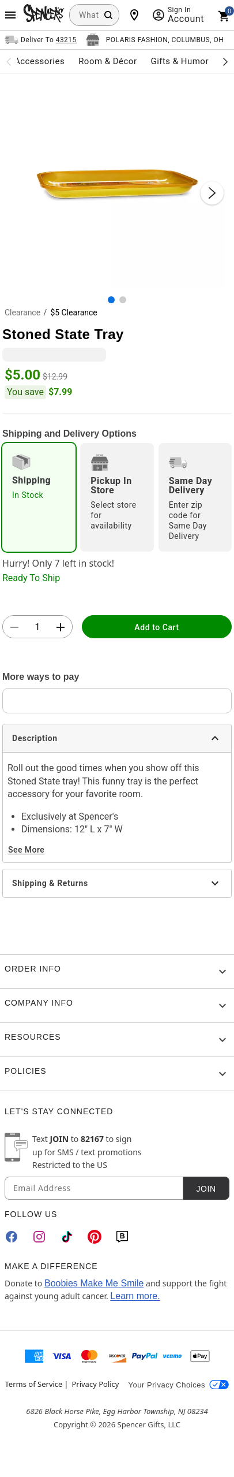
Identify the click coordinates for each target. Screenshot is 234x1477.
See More (26, 849)
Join (206, 1188)
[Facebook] (11, 1236)
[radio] (39, 497)
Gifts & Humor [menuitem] (179, 61)
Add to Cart (156, 627)
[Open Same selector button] (41, 40)
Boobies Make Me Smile (94, 1283)
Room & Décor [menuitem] (107, 61)
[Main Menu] (10, 15)
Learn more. (135, 1296)
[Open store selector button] (155, 40)
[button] (117, 181)
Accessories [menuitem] (39, 61)
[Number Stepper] (37, 627)
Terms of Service (34, 1384)
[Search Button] (108, 15)
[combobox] (94, 15)
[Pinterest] (94, 1236)
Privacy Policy (95, 1384)
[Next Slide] (212, 192)
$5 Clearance (73, 312)
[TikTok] (67, 1236)
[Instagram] (39, 1236)
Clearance (22, 312)
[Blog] (122, 1236)
